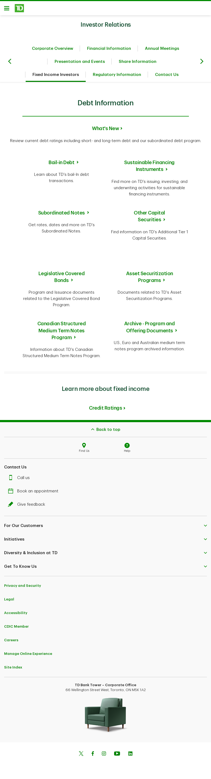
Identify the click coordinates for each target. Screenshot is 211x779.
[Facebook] (92, 756)
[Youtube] (117, 756)
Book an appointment (34, 493)
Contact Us (167, 77)
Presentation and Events (80, 64)
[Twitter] (81, 756)
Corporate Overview (52, 50)
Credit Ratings (105, 409)
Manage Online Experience (28, 655)
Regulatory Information (117, 77)
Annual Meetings (162, 50)
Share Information (137, 64)
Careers (11, 642)
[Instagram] (104, 756)
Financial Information (109, 50)
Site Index (13, 669)
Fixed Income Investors (55, 77)
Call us (20, 480)
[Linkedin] (130, 756)
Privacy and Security (22, 587)
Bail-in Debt (61, 164)
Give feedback (28, 506)
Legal (9, 601)
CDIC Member (16, 628)
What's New (105, 130)
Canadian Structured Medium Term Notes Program (61, 332)
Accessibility (15, 615)
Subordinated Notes (61, 214)
